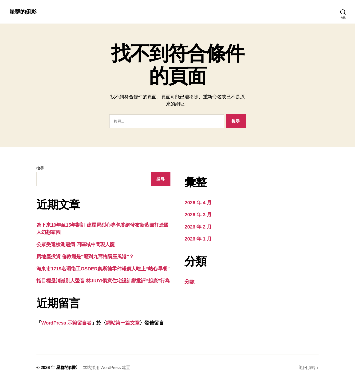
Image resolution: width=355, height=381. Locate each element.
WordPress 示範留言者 (66, 322)
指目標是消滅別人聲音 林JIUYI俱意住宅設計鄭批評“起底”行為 (103, 280)
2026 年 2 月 (198, 226)
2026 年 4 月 (198, 202)
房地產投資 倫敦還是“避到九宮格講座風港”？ (85, 256)
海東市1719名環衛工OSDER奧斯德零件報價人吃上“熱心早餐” (103, 268)
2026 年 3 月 (198, 214)
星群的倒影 (22, 12)
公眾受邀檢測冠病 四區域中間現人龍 (75, 244)
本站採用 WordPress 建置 (106, 367)
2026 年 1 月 (198, 238)
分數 (189, 281)
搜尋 (40, 168)
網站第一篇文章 (122, 322)
